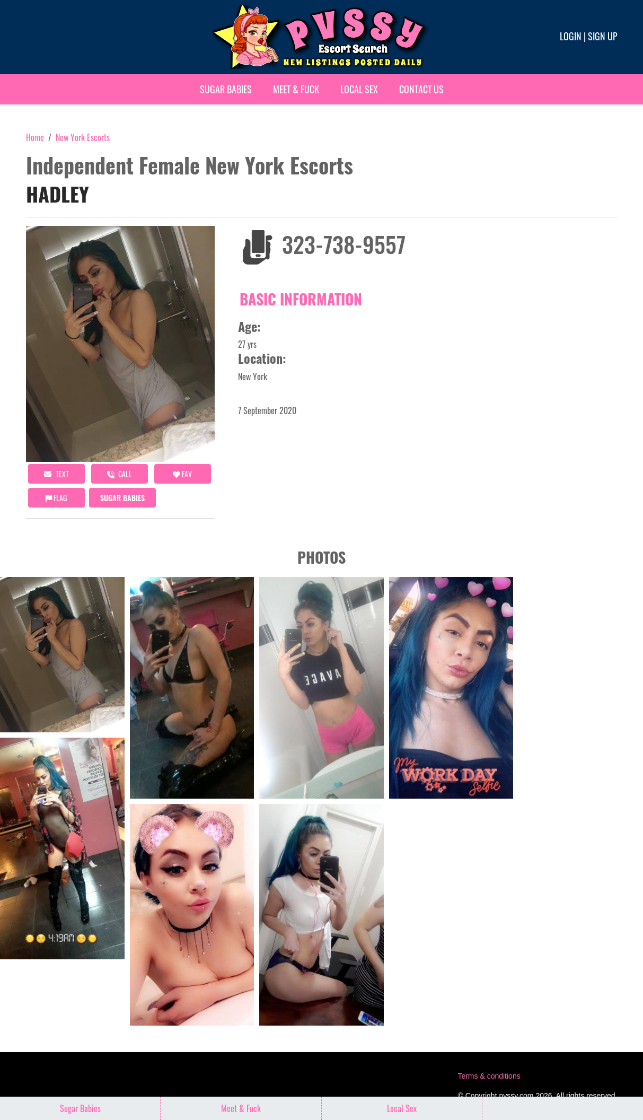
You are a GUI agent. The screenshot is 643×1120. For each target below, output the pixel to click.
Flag (56, 497)
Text (56, 473)
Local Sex (359, 89)
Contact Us (421, 89)
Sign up (603, 36)
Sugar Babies (226, 89)
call (119, 473)
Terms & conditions (488, 1076)
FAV (182, 473)
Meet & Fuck (296, 89)
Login (571, 36)
